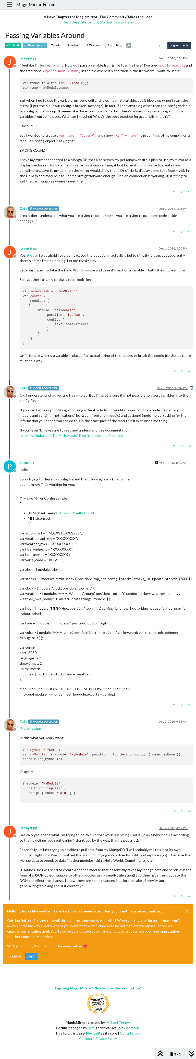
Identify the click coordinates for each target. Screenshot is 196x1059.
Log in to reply (179, 45)
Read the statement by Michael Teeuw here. (98, 22)
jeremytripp (28, 58)
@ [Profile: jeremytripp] (30, 728)
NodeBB (93, 1033)
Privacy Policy (106, 1038)
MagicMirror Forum (35, 4)
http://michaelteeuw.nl (76, 513)
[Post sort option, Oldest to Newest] (159, 45)
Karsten (132, 1028)
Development (34, 45)
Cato (23, 209)
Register (15, 956)
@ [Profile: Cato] (32, 255)
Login (31, 956)
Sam (91, 1028)
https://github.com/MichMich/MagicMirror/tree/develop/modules (71, 435)
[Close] (187, 911)
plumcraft (27, 463)
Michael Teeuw (118, 1022)
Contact (85, 1038)
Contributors (130, 1033)
